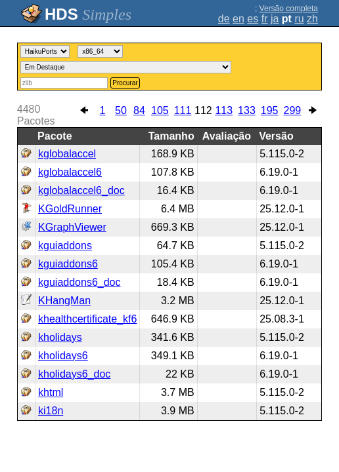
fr (264, 18)
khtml (50, 392)
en (238, 18)
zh (312, 18)
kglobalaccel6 (70, 172)
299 (293, 110)
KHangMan (64, 300)
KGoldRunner (70, 208)
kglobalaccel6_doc (81, 190)
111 (183, 110)
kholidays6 (63, 355)
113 (224, 110)
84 (139, 110)
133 (247, 110)
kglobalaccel (67, 153)
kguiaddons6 (68, 263)
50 (121, 110)
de (224, 18)
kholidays (60, 337)
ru (299, 18)
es (252, 18)
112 (203, 110)
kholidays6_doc (74, 374)
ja (275, 18)
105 (160, 110)
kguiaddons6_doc (79, 282)
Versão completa (289, 8)
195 (270, 110)
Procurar (124, 83)
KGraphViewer (72, 227)
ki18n (50, 410)
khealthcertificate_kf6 (87, 318)
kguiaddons (65, 245)
